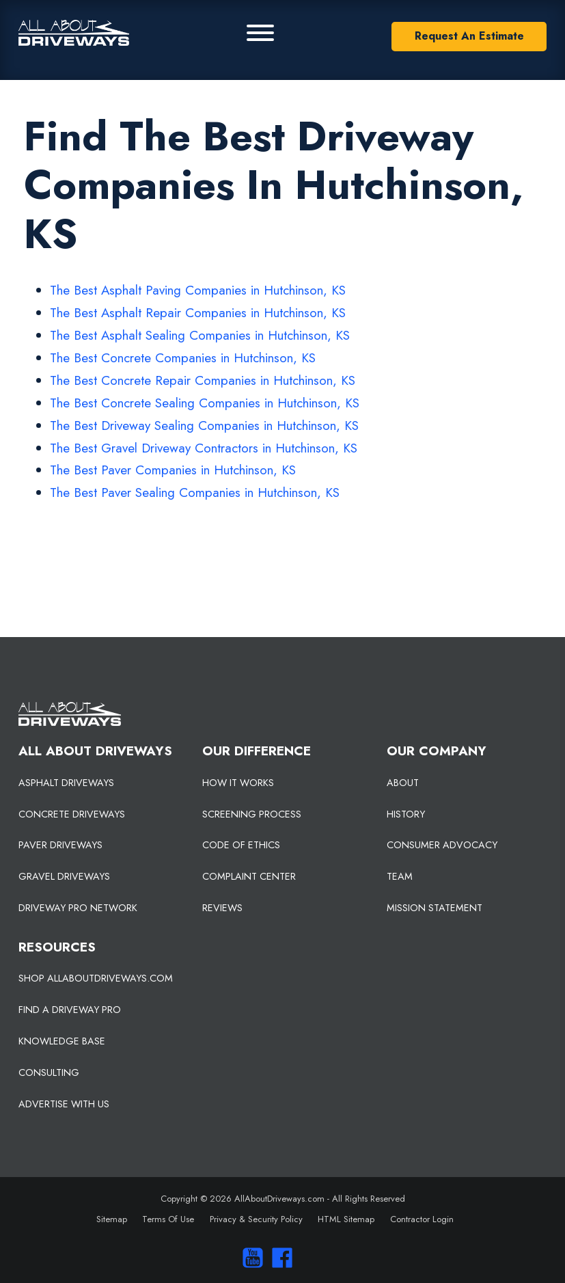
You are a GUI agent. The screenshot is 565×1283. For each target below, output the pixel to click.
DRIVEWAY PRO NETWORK (77, 908)
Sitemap (111, 1219)
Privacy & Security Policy (256, 1219)
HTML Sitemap (346, 1219)
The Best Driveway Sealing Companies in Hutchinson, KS (204, 425)
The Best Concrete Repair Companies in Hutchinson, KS (202, 380)
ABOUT (403, 782)
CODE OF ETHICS (241, 845)
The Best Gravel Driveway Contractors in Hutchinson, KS (203, 448)
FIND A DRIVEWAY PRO (69, 1009)
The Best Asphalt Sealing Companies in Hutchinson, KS (200, 335)
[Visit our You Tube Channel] (249, 1257)
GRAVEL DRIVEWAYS (64, 876)
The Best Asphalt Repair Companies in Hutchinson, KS (198, 312)
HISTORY (406, 814)
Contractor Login (422, 1219)
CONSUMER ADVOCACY (442, 845)
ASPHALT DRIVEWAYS (66, 782)
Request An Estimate (469, 36)
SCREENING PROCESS (251, 814)
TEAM (400, 876)
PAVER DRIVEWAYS (60, 845)
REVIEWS (222, 908)
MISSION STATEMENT (434, 908)
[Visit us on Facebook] (279, 1257)
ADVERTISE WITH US (63, 1104)
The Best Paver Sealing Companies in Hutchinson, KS (195, 492)
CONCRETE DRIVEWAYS (71, 814)
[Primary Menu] (260, 33)
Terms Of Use (168, 1219)
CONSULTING (48, 1072)
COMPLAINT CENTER (249, 876)
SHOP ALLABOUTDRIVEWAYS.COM (95, 978)
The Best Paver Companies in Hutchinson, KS (173, 470)
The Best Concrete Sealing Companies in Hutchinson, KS (204, 403)
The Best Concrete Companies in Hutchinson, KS (183, 358)
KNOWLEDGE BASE (61, 1041)
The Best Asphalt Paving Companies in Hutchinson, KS (198, 290)
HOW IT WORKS (238, 782)
